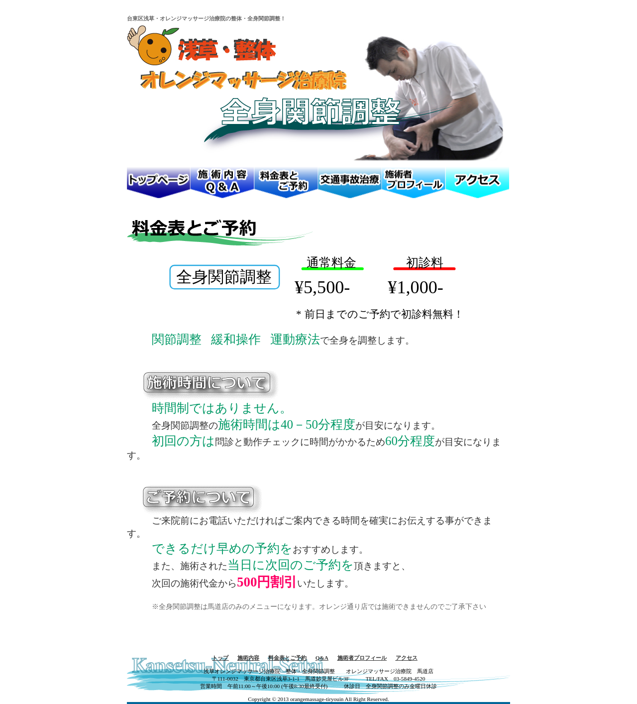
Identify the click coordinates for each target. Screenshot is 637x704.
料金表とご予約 (287, 658)
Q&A (322, 658)
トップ (220, 658)
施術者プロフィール (362, 658)
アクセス (407, 658)
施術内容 (248, 658)
